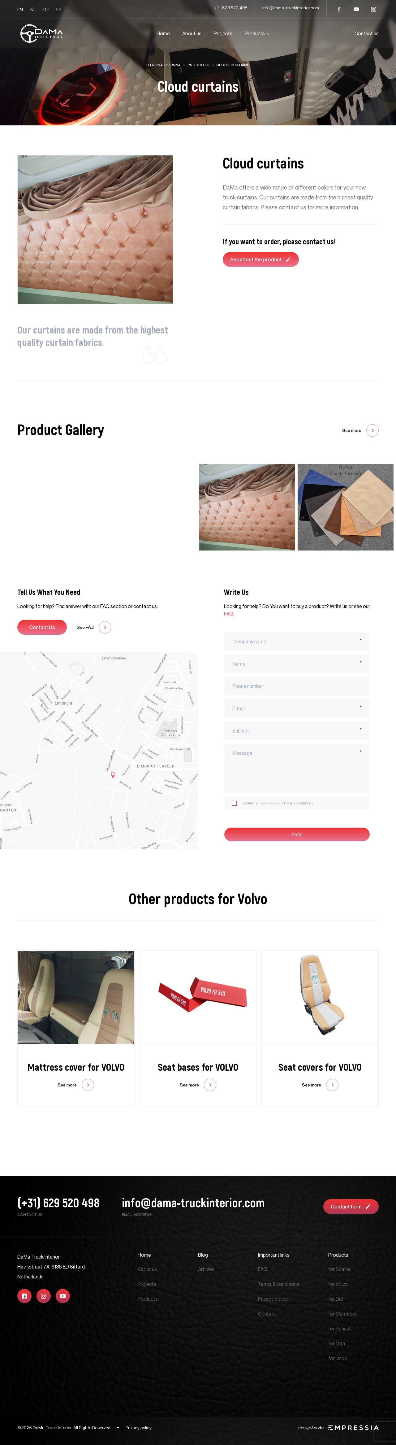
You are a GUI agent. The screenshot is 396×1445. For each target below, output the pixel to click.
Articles (206, 1269)
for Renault (340, 1328)
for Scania (339, 1269)
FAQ (262, 1269)
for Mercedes (343, 1314)
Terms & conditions (278, 1284)
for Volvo (338, 1284)
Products (255, 33)
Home (163, 33)
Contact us (367, 33)
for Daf (336, 1299)
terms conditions (299, 803)
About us (191, 33)
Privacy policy (273, 1299)
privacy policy (267, 803)
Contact (267, 1314)
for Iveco (337, 1358)
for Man (336, 1343)
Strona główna (163, 65)
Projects (223, 33)
